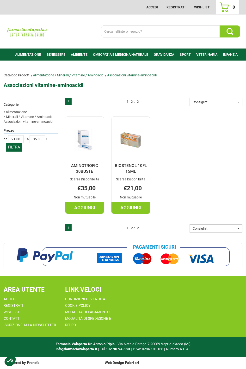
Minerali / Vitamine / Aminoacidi (80, 75)
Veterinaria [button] (206, 54)
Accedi (152, 7)
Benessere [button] (56, 54)
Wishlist (202, 7)
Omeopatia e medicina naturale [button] (120, 54)
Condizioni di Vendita (85, 299)
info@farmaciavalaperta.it (76, 349)
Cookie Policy (78, 305)
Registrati (175, 7)
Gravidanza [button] (164, 54)
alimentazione (43, 75)
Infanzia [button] (230, 54)
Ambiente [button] (79, 54)
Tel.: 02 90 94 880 (115, 349)
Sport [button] (185, 54)
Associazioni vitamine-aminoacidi (28, 121)
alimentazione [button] (28, 54)
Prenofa (33, 363)
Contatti (12, 318)
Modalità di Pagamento (87, 312)
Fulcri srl (132, 363)
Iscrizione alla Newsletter (30, 325)
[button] (216, 102)
